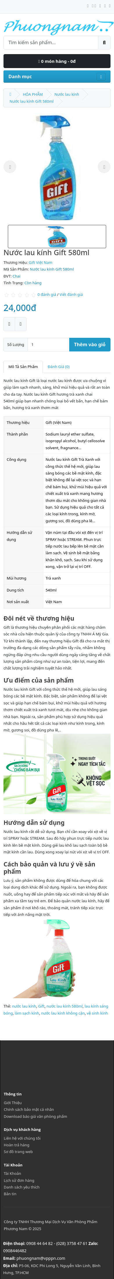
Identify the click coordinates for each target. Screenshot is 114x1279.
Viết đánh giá (71, 294)
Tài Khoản (12, 1173)
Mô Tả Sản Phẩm (23, 366)
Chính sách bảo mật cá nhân (29, 1109)
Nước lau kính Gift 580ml (32, 101)
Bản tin (10, 1193)
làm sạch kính (27, 1013)
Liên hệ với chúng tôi (22, 1138)
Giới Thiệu (13, 1102)
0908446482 (14, 1250)
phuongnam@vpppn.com (41, 1258)
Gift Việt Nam (40, 262)
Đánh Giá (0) (59, 366)
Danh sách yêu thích (22, 1187)
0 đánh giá (47, 294)
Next (104, 166)
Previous (9, 166)
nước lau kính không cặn (63, 1013)
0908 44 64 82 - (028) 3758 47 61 (57, 1243)
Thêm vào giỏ (90, 344)
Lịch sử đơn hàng (19, 1180)
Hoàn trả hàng (16, 1144)
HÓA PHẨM (33, 94)
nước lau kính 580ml (65, 1006)
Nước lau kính (66, 94)
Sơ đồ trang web (18, 1151)
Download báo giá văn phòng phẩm (35, 1116)
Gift (41, 1006)
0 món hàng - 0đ (57, 61)
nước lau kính (24, 1006)
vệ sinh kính (97, 1013)
